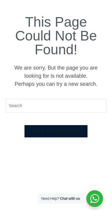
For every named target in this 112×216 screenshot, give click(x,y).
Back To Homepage (55, 131)
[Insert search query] (56, 106)
